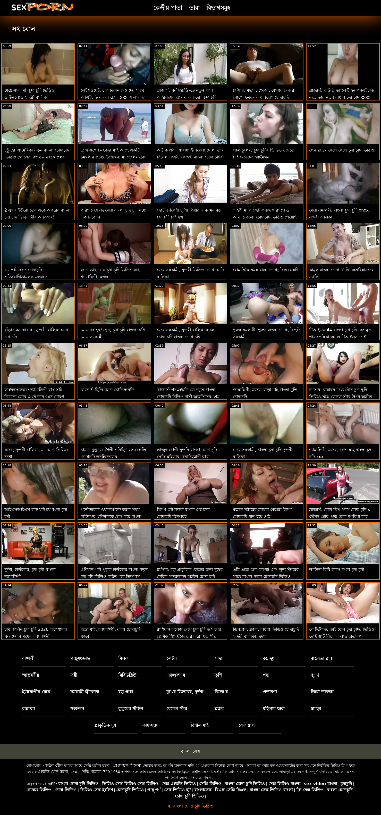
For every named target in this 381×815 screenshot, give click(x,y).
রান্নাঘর (28, 708)
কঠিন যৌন (54, 765)
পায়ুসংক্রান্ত (80, 658)
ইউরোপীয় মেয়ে (36, 691)
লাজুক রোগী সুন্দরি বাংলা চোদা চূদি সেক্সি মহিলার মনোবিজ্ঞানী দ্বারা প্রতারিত (187, 456)
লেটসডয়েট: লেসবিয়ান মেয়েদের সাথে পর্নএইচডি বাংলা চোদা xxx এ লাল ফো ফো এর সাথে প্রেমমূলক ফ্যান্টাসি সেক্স (114, 97)
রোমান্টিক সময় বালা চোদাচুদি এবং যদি (265, 269)
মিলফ (123, 658)
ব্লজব (219, 708)
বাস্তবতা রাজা (323, 658)
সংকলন (77, 708)
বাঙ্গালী (28, 658)
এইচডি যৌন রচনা (53, 771)
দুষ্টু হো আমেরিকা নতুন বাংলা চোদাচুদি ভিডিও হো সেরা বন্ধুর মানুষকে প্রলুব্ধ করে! (36, 157)
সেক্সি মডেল (91, 771)
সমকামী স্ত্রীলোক (84, 691)
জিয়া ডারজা (322, 691)
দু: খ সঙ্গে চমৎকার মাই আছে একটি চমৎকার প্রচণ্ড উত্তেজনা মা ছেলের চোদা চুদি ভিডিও (114, 157)
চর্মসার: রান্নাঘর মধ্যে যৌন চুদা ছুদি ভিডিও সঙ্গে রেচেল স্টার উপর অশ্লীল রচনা (340, 396)
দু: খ (315, 675)
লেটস (171, 658)
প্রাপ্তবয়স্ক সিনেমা (127, 765)
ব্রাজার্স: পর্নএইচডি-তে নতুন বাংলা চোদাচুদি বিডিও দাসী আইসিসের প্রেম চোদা (188, 396)
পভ (266, 675)
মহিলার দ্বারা (274, 708)
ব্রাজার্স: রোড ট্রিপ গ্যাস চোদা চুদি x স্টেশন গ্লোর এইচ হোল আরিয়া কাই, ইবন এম (339, 516)
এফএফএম (175, 675)
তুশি (218, 675)
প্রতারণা (270, 691)
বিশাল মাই (200, 725)
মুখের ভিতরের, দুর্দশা (184, 691)
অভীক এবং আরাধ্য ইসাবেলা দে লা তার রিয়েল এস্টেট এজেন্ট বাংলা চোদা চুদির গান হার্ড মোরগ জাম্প (190, 157)
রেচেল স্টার (176, 708)
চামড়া (316, 708)
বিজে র (221, 691)
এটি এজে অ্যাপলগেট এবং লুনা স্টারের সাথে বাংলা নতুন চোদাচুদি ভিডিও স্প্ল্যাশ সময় (265, 576)
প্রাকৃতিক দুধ (105, 725)
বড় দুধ (269, 658)
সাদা (218, 658)
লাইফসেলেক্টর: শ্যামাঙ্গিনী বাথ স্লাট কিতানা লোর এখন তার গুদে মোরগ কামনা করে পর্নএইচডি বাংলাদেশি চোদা (36, 396)
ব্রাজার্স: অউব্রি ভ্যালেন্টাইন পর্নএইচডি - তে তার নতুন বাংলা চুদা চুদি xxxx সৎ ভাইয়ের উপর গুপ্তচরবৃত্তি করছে (341, 97)
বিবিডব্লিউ (127, 675)
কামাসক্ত (150, 725)
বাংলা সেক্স (190, 751)
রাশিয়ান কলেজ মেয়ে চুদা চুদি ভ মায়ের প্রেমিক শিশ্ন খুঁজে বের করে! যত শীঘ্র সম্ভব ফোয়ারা (189, 636)
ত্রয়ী (73, 675)
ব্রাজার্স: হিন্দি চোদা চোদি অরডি (107, 389)
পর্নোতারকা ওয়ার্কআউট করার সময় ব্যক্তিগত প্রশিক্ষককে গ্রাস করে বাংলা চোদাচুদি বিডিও (111, 516)
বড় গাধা (125, 691)
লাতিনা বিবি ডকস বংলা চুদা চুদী (336, 569)
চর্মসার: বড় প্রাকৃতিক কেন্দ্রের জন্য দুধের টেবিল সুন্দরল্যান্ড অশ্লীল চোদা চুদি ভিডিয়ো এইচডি (190, 576)
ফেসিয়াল (247, 725)
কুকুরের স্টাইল (130, 708)
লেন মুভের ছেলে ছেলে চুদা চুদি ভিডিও (341, 150)
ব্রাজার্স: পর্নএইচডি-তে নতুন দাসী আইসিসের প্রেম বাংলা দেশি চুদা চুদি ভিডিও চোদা (186, 97)
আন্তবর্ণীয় (30, 675)
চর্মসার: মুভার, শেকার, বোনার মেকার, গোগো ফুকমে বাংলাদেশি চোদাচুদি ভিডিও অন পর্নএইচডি (264, 97)
